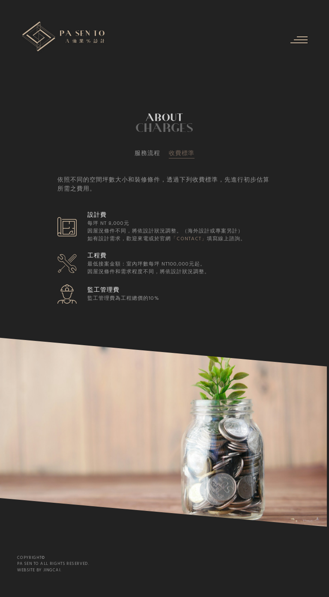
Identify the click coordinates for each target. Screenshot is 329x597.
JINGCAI (51, 570)
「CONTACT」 (192, 239)
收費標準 (181, 153)
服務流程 (147, 153)
